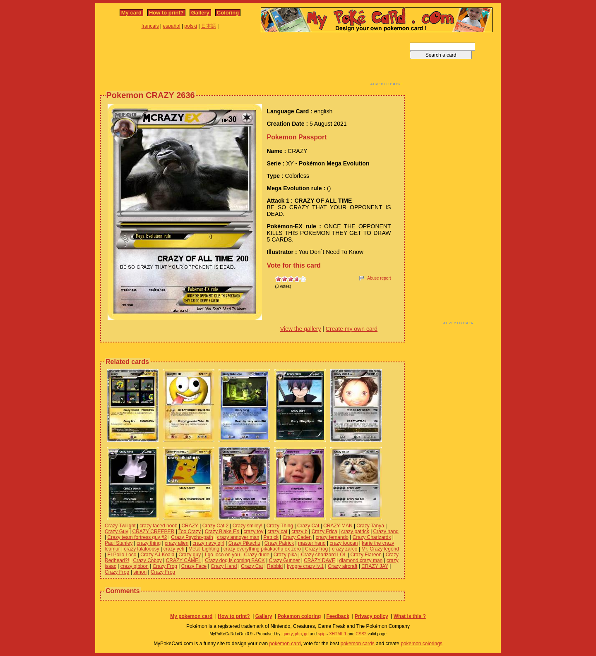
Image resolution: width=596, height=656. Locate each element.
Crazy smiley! (247, 526)
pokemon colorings (421, 643)
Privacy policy (371, 616)
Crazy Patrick (279, 543)
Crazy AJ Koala (157, 555)
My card (131, 13)
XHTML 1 (337, 634)
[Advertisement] (252, 61)
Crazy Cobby (147, 560)
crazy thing (149, 543)
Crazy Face (194, 566)
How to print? (166, 13)
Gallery (200, 13)
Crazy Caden (297, 537)
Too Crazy (189, 531)
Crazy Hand (224, 566)
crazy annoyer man (238, 537)
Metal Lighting (203, 549)
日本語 (208, 26)
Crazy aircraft (342, 566)
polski (190, 26)
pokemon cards (358, 643)
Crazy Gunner (284, 560)
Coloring (228, 13)
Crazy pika (285, 555)
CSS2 (361, 634)
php (298, 634)
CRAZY (189, 526)
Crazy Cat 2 (215, 526)
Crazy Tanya (370, 526)
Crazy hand (386, 531)
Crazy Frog (165, 566)
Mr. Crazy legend (380, 549)
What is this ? (410, 616)
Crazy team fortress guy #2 (137, 537)
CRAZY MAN (337, 526)
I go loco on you (222, 555)
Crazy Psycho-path (192, 537)
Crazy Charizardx (372, 537)
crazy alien (176, 543)
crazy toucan (343, 543)
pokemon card (285, 643)
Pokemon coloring (299, 616)
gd (306, 634)
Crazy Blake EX (222, 531)
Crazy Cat (308, 526)
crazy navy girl (208, 543)
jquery (287, 634)
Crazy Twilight (120, 526)
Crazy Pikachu (244, 543)
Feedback (337, 616)
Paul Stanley (118, 543)
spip (321, 634)
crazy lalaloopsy (141, 549)
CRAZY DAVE (319, 560)
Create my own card (351, 329)
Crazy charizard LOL (323, 555)
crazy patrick (355, 531)
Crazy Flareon (366, 555)
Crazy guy (189, 555)
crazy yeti (174, 549)
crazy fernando (332, 537)
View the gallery (300, 329)
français (150, 26)
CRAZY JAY (374, 566)
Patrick (271, 537)
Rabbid (275, 566)
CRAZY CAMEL (183, 560)
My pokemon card (191, 616)
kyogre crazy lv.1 (305, 566)
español (171, 26)
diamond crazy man (361, 560)
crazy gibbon (134, 566)
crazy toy (254, 531)
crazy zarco (344, 549)
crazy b (299, 531)
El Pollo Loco (121, 555)
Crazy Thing (280, 526)
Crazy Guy (116, 531)
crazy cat (277, 531)
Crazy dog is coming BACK (235, 560)
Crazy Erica (324, 531)
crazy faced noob (158, 526)
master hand (312, 543)
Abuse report (379, 278)
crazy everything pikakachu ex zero (262, 549)
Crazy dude (256, 555)
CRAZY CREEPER (153, 531)
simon (140, 572)
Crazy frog (316, 549)
